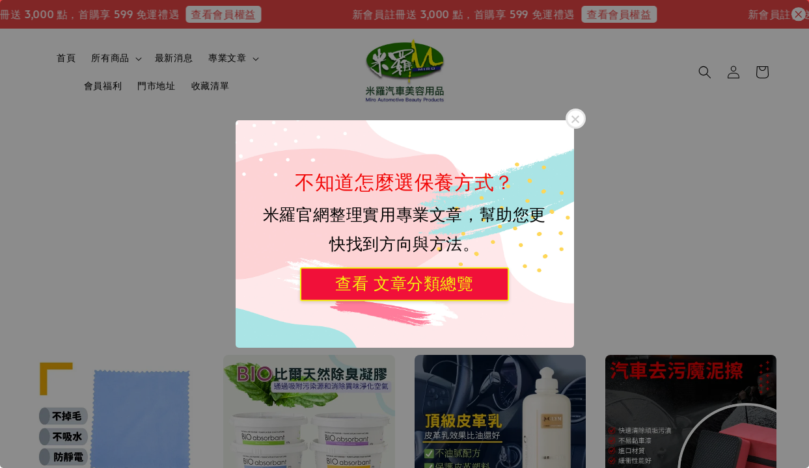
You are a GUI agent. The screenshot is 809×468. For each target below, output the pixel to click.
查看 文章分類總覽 (404, 283)
